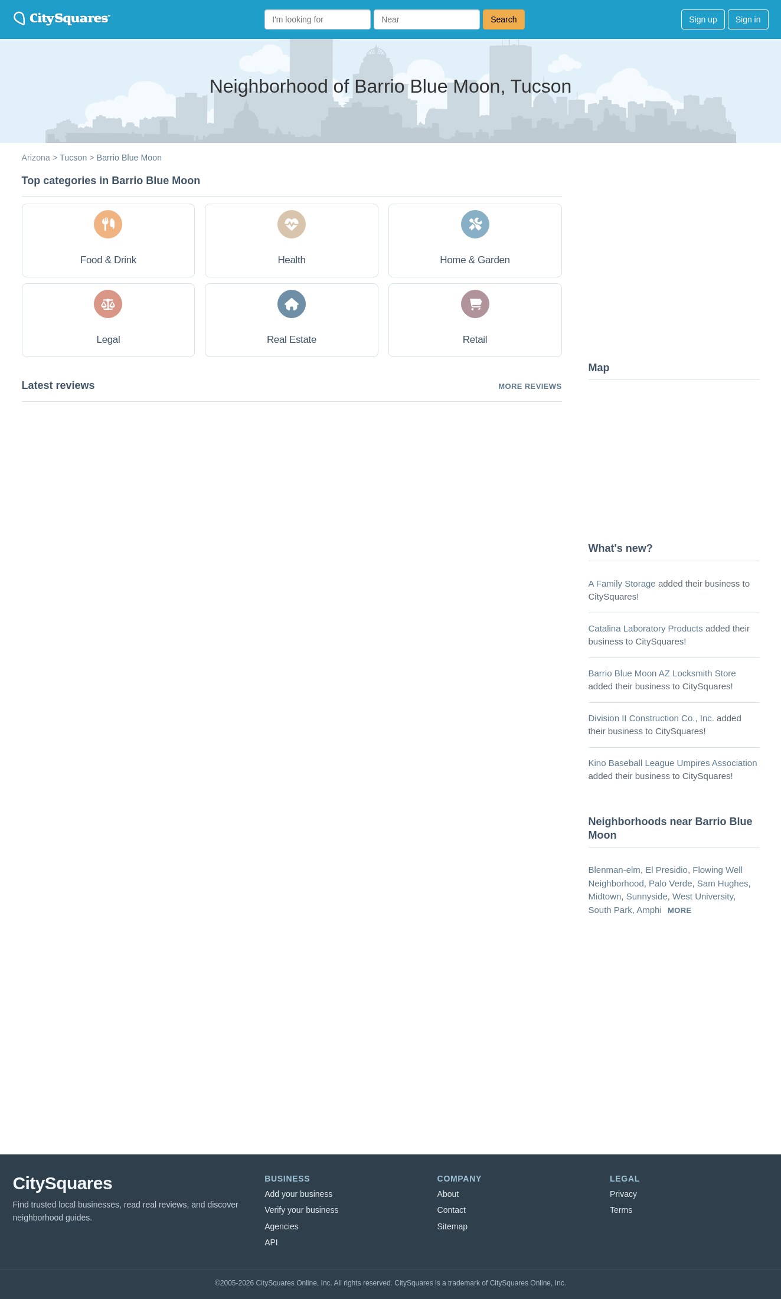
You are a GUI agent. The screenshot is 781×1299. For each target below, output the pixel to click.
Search (504, 19)
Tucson (73, 157)
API (271, 1242)
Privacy (623, 1194)
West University (702, 896)
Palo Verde (670, 883)
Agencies (281, 1226)
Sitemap (452, 1226)
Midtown (605, 896)
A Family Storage (622, 583)
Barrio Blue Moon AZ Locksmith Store (662, 673)
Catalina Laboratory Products (646, 628)
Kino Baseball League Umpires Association (673, 763)
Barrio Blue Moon (129, 157)
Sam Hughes (723, 883)
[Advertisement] (677, 262)
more (680, 910)
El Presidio (666, 870)
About (448, 1194)
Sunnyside (647, 896)
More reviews (529, 386)
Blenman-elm (615, 870)
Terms (621, 1210)
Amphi (649, 910)
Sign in (748, 19)
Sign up (703, 19)
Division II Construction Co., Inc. (651, 718)
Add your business (298, 1194)
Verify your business (301, 1210)
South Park (610, 910)
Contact (451, 1210)
